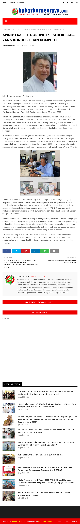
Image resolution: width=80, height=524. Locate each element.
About (12, 3)
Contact (20, 3)
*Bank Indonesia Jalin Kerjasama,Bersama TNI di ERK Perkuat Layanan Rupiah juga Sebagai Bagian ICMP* (46, 443)
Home (5, 3)
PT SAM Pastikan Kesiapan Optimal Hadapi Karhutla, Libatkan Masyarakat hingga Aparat (46, 431)
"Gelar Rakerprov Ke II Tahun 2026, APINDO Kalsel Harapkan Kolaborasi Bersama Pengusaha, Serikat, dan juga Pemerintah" (46, 481)
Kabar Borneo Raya (11, 45)
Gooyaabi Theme (45, 521)
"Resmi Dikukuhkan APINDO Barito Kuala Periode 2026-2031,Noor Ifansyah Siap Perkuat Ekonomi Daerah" (47, 405)
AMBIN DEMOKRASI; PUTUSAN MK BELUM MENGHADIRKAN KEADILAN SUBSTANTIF (44, 494)
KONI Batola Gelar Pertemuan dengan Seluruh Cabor (42, 455)
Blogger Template (18, 521)
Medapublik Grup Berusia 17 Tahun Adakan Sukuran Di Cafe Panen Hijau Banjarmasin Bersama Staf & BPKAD (45, 468)
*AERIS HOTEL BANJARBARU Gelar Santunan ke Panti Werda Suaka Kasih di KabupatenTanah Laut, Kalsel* (45, 393)
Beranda (6, 29)
